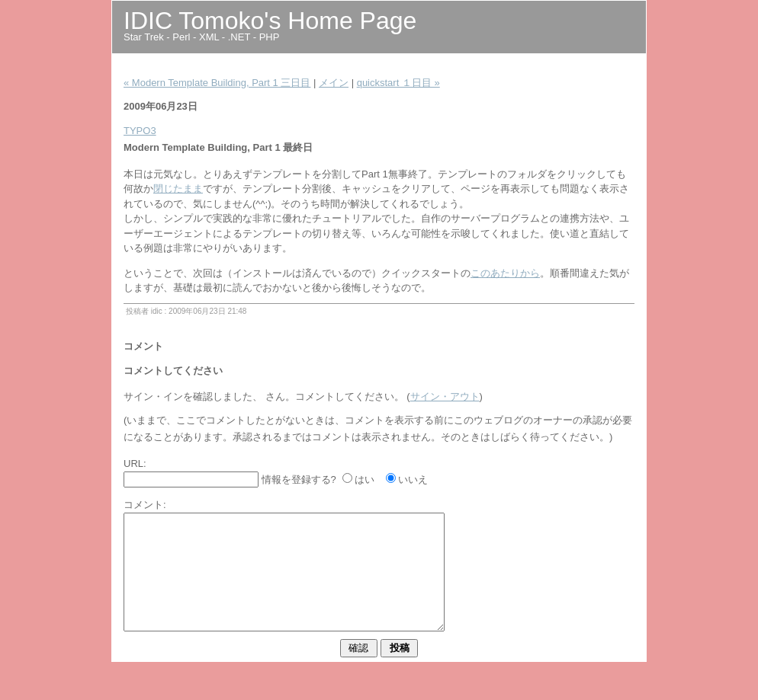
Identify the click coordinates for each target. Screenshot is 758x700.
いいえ (413, 479)
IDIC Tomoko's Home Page (270, 20)
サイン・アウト (445, 396)
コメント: (145, 504)
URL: (135, 463)
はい (364, 479)
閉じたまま (178, 188)
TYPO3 (140, 130)
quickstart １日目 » (398, 82)
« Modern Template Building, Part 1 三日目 (217, 82)
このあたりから (505, 273)
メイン (333, 82)
